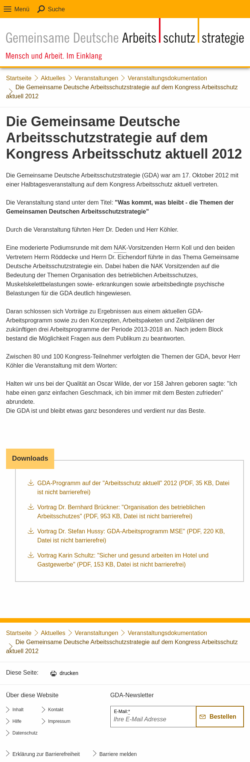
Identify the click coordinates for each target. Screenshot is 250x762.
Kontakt (56, 709)
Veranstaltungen (97, 78)
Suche (56, 9)
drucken (68, 673)
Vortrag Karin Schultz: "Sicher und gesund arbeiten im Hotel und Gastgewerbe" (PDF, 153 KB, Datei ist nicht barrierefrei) (123, 560)
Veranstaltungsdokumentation (167, 78)
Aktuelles (53, 78)
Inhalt (17, 709)
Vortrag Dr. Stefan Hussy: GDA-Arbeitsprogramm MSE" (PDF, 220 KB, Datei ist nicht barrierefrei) (131, 536)
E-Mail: (122, 712)
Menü (21, 9)
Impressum (59, 721)
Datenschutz (25, 733)
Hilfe (16, 721)
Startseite (19, 78)
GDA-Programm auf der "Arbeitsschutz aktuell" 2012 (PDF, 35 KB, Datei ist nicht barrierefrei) (133, 487)
